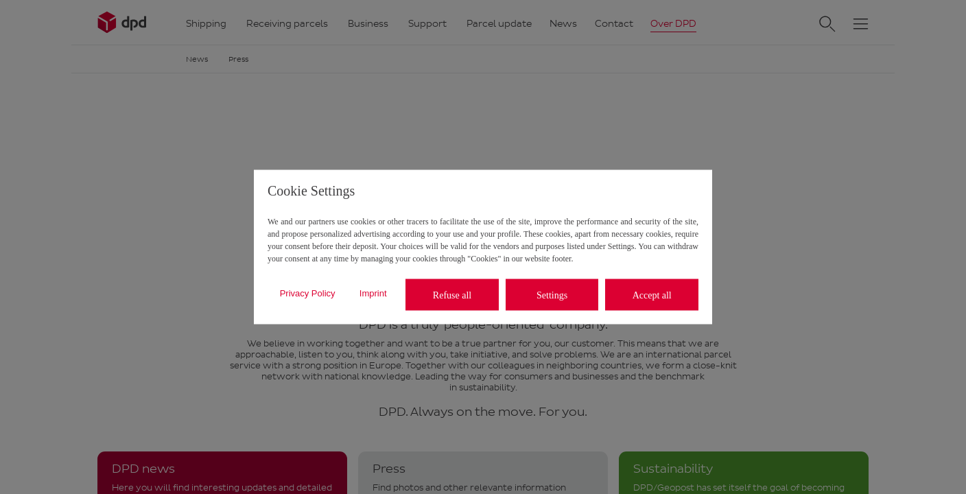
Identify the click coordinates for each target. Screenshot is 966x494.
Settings (552, 295)
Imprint (373, 292)
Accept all (652, 295)
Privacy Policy (307, 292)
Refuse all (452, 295)
